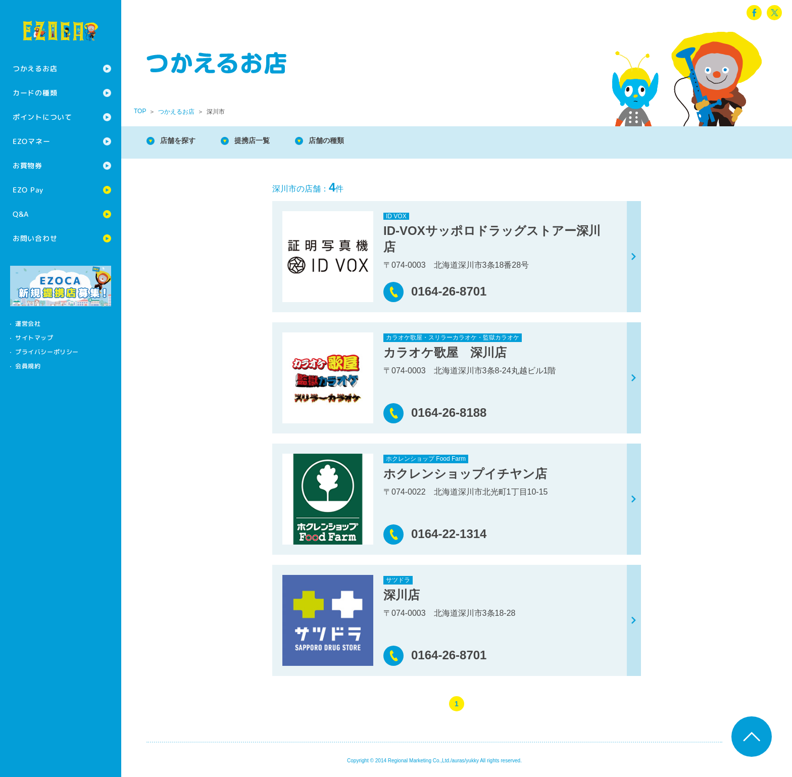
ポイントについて (42, 117)
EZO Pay (28, 190)
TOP (140, 111)
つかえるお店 (35, 68)
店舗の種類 (343, 141)
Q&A (21, 214)
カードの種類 (35, 93)
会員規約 (27, 366)
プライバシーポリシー (47, 352)
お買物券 (27, 165)
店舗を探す (182, 141)
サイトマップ (34, 337)
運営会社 (27, 323)
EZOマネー (31, 141)
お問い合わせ (35, 238)
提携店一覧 (262, 141)
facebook (754, 12)
